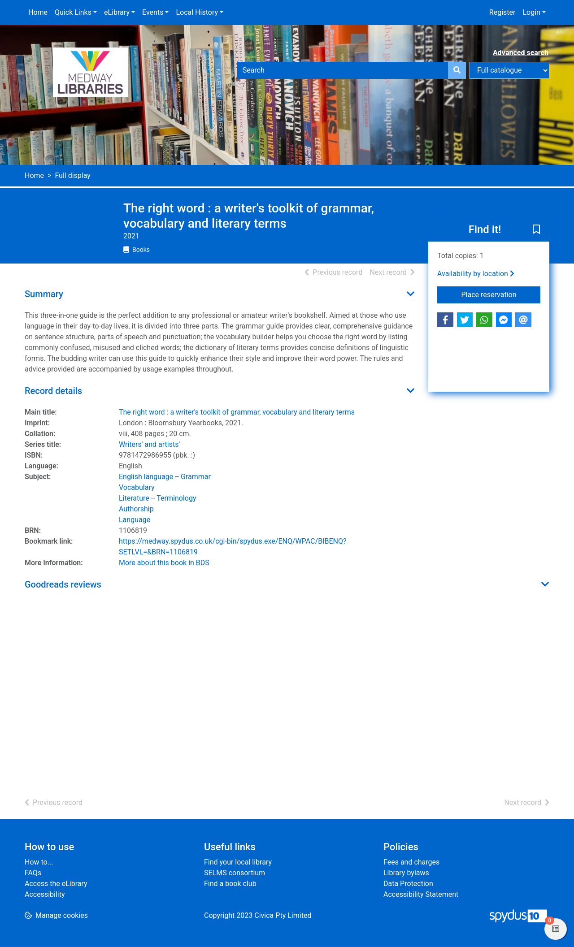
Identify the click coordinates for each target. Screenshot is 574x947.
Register (502, 12)
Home (38, 12)
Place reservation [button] (501, 294)
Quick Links (73, 12)
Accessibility (45, 894)
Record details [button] (53, 390)
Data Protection (408, 883)
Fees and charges (411, 862)
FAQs (33, 873)
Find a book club (230, 883)
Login (531, 12)
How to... (39, 862)
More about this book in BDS (164, 562)
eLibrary (117, 12)
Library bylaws (406, 873)
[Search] (457, 70)
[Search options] (509, 70)
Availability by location (475, 273)
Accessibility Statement (420, 894)
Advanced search (520, 52)
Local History (197, 12)
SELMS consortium (234, 873)
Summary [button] (44, 294)
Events (152, 12)
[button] (536, 230)
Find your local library (238, 862)
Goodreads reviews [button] (63, 584)
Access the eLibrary (56, 883)
